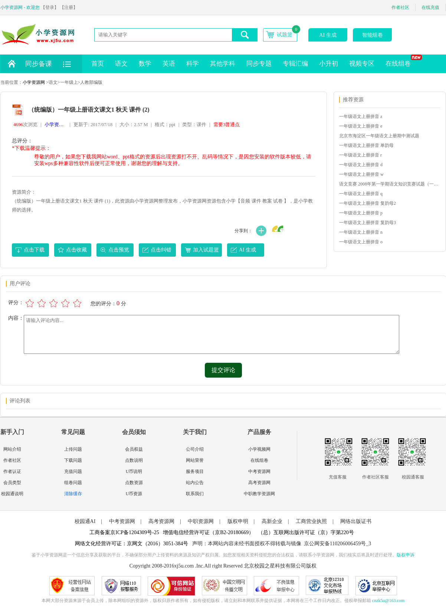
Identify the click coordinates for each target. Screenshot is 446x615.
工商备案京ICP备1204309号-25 (124, 532)
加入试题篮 (206, 250)
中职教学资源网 (259, 493)
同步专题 (259, 63)
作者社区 (400, 7)
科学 (192, 63)
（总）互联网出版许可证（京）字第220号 (306, 532)
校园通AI (85, 521)
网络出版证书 (355, 521)
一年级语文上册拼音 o (361, 241)
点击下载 (34, 250)
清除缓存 (73, 493)
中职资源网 (201, 521)
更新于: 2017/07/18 (92, 124)
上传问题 (73, 449)
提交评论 (223, 370)
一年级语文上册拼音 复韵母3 (367, 222)
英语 (169, 63)
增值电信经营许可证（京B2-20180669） (208, 532)
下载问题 (73, 460)
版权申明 (237, 521)
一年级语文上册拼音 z (360, 116)
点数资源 (134, 482)
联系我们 (195, 493)
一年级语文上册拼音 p (361, 213)
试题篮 (284, 34)
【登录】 (50, 7)
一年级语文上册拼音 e (360, 126)
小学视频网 (259, 449)
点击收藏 (76, 250)
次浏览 (25, 124)
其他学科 (222, 63)
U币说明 (134, 471)
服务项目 (195, 471)
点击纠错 (161, 250)
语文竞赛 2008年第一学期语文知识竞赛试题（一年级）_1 (389, 184)
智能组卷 (372, 35)
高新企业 (272, 521)
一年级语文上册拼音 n (361, 232)
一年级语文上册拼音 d (361, 164)
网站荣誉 (195, 460)
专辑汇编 (295, 63)
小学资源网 (34, 82)
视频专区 (361, 63)
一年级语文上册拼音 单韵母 (366, 145)
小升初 (328, 63)
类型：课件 (194, 124)
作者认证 (12, 471)
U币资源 (134, 493)
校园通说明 (12, 493)
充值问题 (73, 471)
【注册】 (69, 7)
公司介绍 (195, 449)
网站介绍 (12, 449)
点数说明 (134, 460)
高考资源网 (259, 482)
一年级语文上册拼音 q (361, 193)
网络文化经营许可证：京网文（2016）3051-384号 (131, 543)
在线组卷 (401, 61)
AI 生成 (327, 35)
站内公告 (195, 482)
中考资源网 (259, 471)
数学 (145, 63)
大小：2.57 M (133, 124)
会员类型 (12, 482)
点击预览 (118, 250)
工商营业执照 (311, 521)
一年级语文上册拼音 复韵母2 (367, 203)
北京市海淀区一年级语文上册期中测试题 (379, 135)
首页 (97, 63)
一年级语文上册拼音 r (360, 155)
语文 (121, 63)
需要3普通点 (226, 124)
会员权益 (134, 449)
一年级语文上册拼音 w (361, 174)
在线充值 (430, 7)
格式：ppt (165, 124)
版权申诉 (405, 555)
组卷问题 (73, 482)
